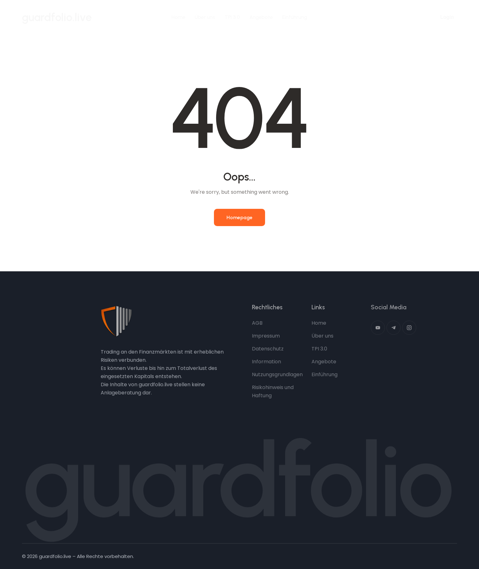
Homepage (239, 217)
